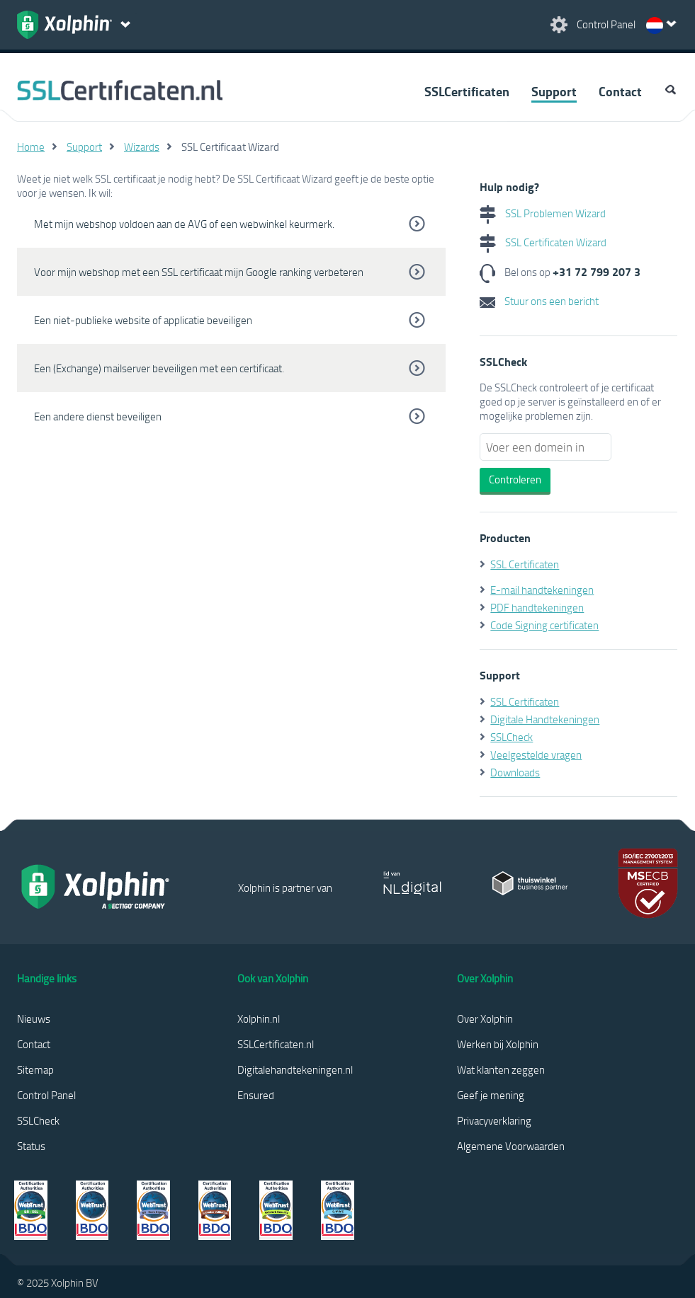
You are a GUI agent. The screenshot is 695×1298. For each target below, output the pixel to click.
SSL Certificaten (524, 564)
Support (554, 91)
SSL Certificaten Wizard (543, 242)
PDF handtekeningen (537, 607)
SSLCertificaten (466, 91)
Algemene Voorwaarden (511, 1146)
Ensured (255, 1095)
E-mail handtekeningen (542, 589)
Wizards (141, 146)
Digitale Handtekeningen (544, 719)
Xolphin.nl (258, 1018)
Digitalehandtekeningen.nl (295, 1069)
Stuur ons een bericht (539, 301)
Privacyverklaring (494, 1120)
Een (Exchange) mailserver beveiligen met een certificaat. (159, 368)
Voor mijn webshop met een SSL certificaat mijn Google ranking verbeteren (198, 272)
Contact (620, 91)
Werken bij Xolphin (497, 1044)
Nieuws (33, 1018)
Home (31, 146)
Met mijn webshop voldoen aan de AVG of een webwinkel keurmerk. (184, 224)
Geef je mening (490, 1095)
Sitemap (35, 1069)
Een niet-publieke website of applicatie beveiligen (143, 320)
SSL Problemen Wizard (543, 213)
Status (31, 1146)
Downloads (515, 772)
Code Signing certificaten (544, 625)
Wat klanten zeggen (501, 1069)
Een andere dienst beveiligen (98, 416)
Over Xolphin (485, 1018)
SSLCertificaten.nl (275, 1044)
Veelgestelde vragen (536, 754)
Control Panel (46, 1095)
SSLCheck (511, 737)
